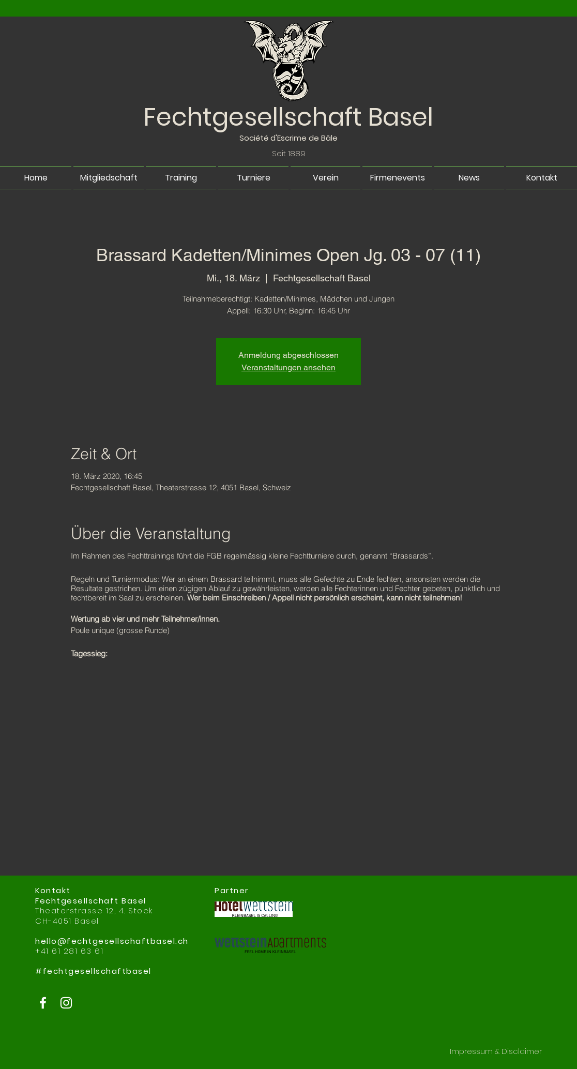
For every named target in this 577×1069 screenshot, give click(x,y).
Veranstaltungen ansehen (288, 367)
